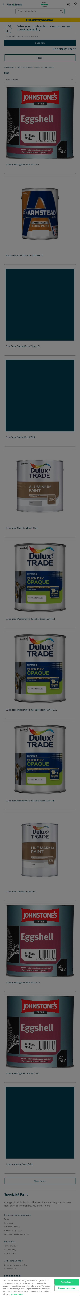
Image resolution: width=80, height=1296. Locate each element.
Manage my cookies (66, 1288)
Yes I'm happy (67, 1282)
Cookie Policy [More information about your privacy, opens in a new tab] (17, 1294)
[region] (40, 1286)
